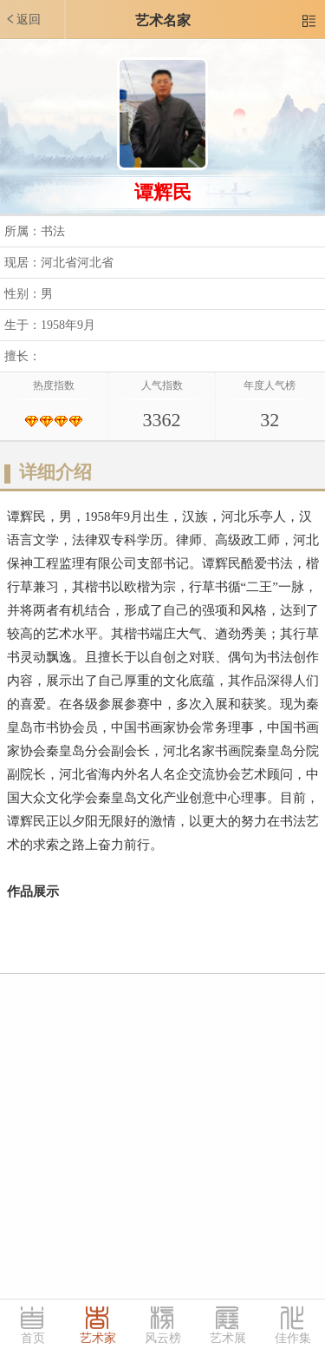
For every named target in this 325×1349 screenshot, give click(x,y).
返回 (22, 19)
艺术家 (98, 1338)
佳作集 (293, 1338)
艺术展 (228, 1338)
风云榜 (163, 1338)
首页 (33, 1338)
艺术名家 (163, 20)
